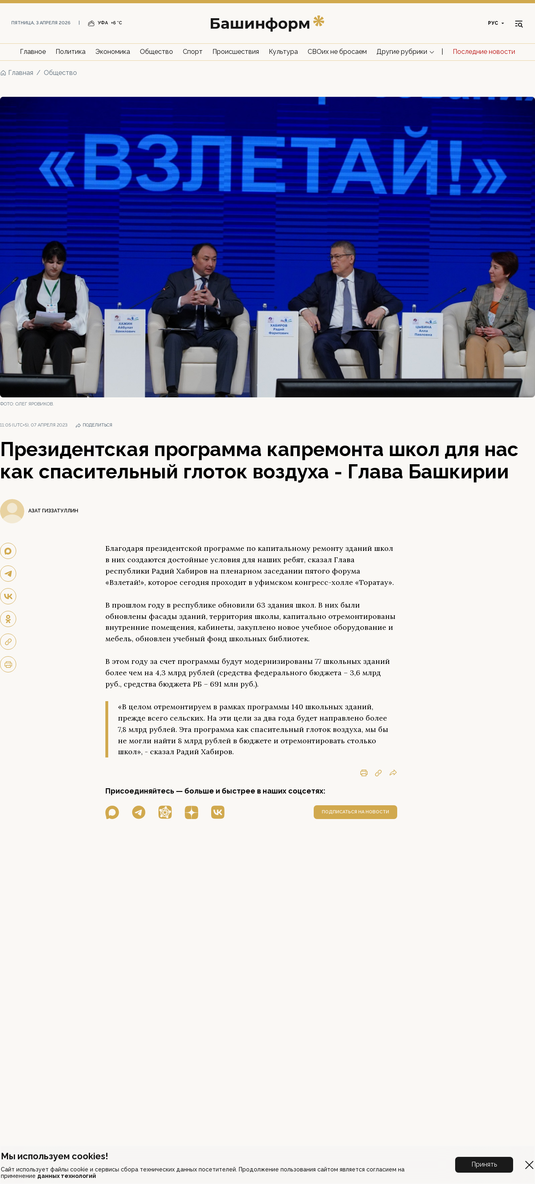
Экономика (112, 51)
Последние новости (484, 51)
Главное (33, 51)
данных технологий (66, 1176)
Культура (283, 51)
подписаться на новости (355, 812)
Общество (156, 51)
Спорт (193, 51)
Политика (71, 51)
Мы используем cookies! (54, 1156)
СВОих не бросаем (337, 51)
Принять (484, 1164)
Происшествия (235, 51)
